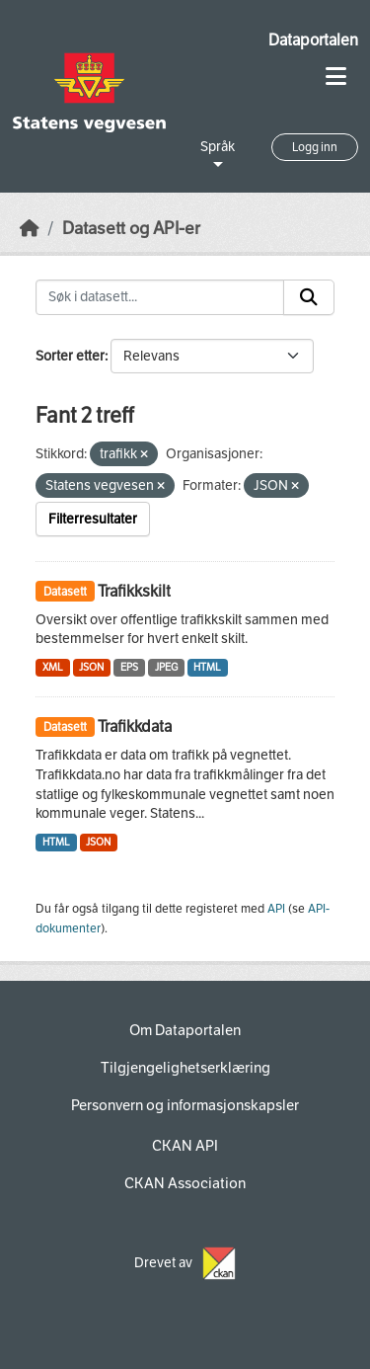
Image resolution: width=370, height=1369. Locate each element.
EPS (129, 667)
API (276, 909)
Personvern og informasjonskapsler (185, 1105)
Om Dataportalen (185, 1030)
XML (52, 667)
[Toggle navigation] (336, 76)
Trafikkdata (135, 726)
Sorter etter (70, 356)
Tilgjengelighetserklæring (185, 1068)
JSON (91, 667)
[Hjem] (29, 228)
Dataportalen (313, 40)
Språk (217, 146)
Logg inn (314, 147)
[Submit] (308, 297)
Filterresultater (92, 519)
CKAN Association (185, 1183)
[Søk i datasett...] (160, 297)
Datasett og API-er (131, 228)
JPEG (166, 667)
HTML (207, 667)
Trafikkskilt (134, 591)
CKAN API (185, 1146)
